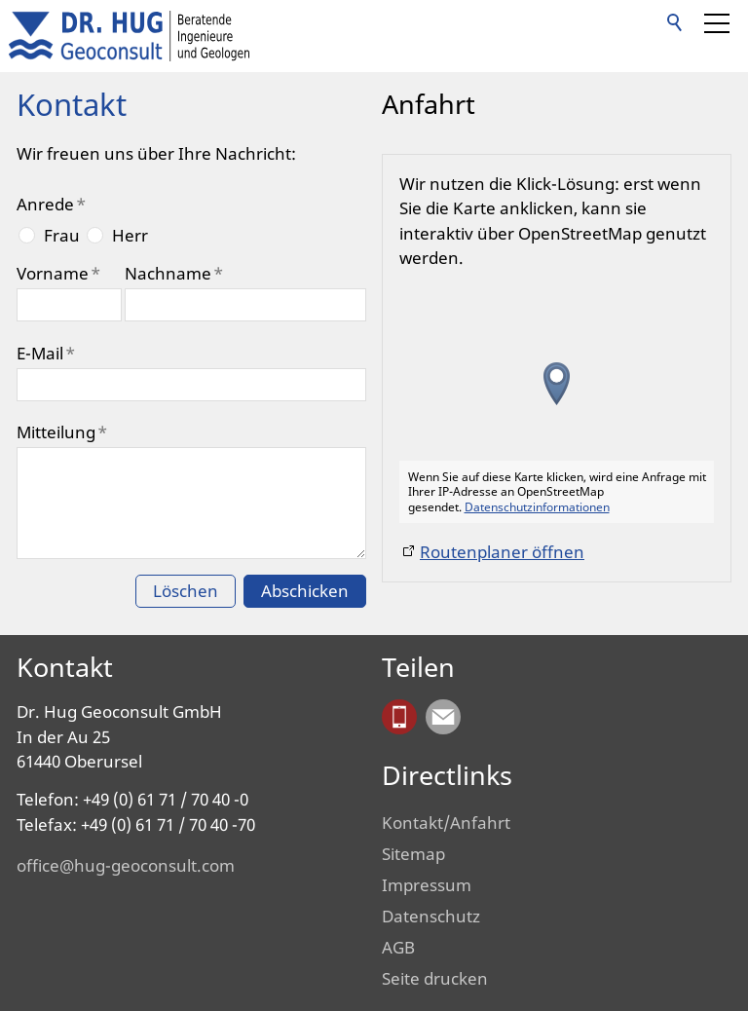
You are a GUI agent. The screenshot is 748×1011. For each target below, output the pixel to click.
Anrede (51, 204)
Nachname (174, 273)
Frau (62, 235)
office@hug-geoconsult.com (126, 865)
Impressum (426, 885)
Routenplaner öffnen (502, 552)
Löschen (185, 591)
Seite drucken (435, 978)
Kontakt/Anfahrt (446, 822)
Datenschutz (431, 916)
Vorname (58, 273)
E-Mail (46, 353)
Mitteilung (62, 432)
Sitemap (413, 853)
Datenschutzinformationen (537, 506)
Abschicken (305, 591)
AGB (398, 947)
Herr (130, 235)
